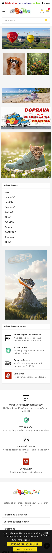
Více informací (45, 534)
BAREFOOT (10, 232)
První (7, 192)
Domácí (8, 227)
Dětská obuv (11, 185)
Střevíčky (9, 222)
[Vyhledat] (22, 20)
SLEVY (8, 242)
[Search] (46, 20)
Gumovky (9, 237)
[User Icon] (42, 11)
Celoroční (10, 197)
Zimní (8, 217)
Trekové (9, 212)
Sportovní (10, 207)
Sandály (9, 202)
